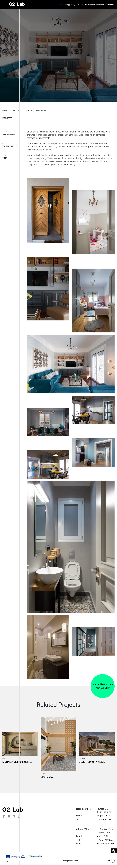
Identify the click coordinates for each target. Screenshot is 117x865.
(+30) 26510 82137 (92, 5)
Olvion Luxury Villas (92, 761)
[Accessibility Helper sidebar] (114, 850)
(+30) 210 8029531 (107, 5)
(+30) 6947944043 (105, 843)
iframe (76, 861)
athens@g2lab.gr (105, 836)
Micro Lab (47, 776)
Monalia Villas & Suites (17, 761)
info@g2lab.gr (70, 5)
